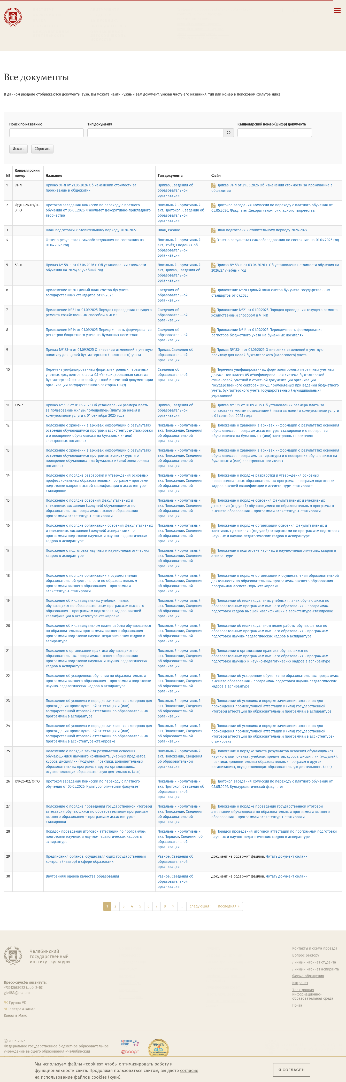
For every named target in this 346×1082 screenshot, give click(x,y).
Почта (297, 1006)
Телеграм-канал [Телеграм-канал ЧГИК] (21, 1009)
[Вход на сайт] (298, 10)
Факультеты (129, 969)
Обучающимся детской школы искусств (108, 36)
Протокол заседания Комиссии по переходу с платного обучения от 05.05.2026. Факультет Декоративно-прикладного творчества (98, 210)
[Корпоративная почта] (287, 10)
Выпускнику (104, 21)
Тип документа (99, 124)
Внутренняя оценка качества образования (82, 876)
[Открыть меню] (337, 13)
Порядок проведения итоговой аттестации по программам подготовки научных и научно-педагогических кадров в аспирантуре (95, 836)
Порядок (172, 836)
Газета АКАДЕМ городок (226, 994)
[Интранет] (293, 10)
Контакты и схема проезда (199, 14)
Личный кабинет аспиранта (200, 29)
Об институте (130, 948)
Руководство (130, 955)
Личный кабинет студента (199, 24)
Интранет (300, 983)
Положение (174, 430)
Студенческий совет (223, 987)
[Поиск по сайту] (281, 10)
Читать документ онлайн (286, 856)
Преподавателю (108, 26)
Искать (18, 149)
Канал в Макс (15, 1015)
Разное (174, 230)
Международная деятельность (51, 34)
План (162, 230)
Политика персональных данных (226, 1003)
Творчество (46, 26)
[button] (276, 10)
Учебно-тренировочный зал (229, 962)
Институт (43, 10)
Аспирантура (130, 983)
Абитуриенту (104, 10)
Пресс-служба (131, 997)
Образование (48, 15)
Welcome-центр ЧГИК (224, 955)
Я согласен (292, 1070)
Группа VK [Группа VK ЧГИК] (17, 1002)
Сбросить (42, 149)
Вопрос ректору (305, 955)
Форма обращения (308, 976)
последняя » (229, 906)
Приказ (164, 185)
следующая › (201, 906)
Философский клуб (222, 969)
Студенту (100, 15)
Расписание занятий (194, 19)
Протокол (173, 210)
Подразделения (132, 962)
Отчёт (169, 245)
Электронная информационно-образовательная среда (203, 36)
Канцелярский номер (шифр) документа (271, 124)
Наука (39, 21)
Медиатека (128, 990)
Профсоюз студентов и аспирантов (225, 978)
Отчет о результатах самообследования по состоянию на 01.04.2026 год (278, 240)
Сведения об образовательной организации (214, 9)
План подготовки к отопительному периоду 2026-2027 (91, 230)
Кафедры (127, 976)
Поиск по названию (25, 124)
